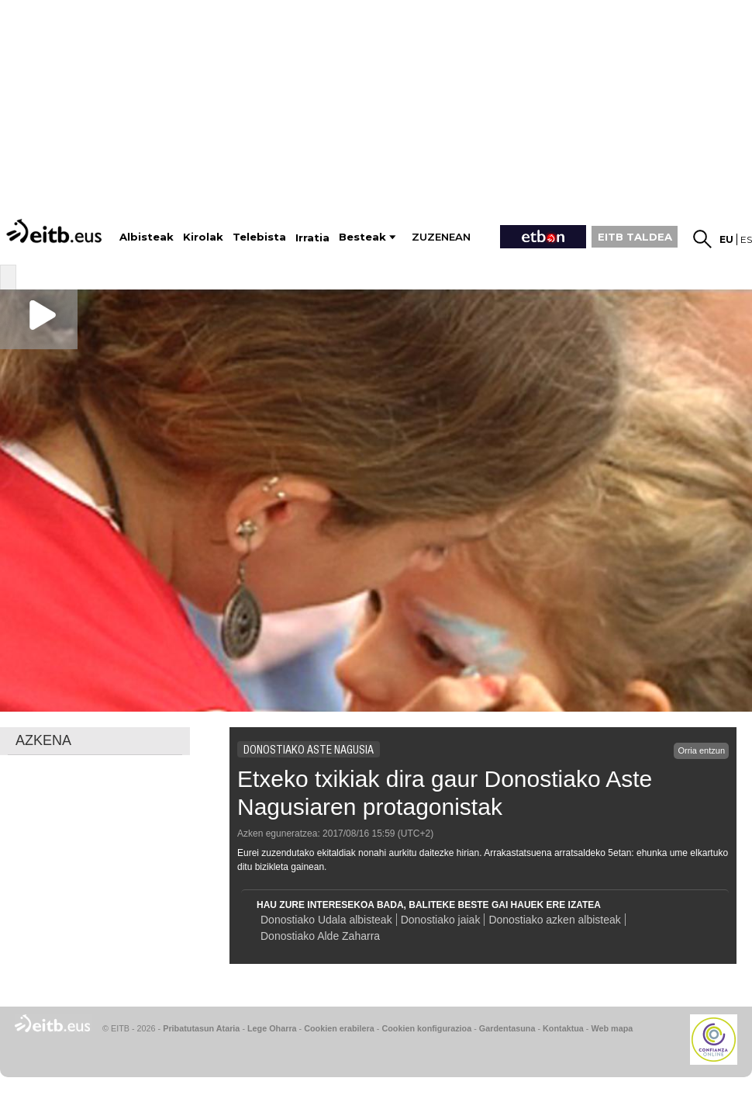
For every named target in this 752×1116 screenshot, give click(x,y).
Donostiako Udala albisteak (326, 919)
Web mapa (612, 1028)
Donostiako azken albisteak (554, 919)
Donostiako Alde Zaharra (320, 936)
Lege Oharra (272, 1028)
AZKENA (43, 740)
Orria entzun (701, 750)
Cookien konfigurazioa (426, 1028)
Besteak (362, 237)
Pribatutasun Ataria (201, 1028)
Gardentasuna (507, 1028)
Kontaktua (563, 1028)
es (746, 239)
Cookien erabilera (339, 1028)
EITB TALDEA (635, 236)
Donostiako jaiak (441, 919)
